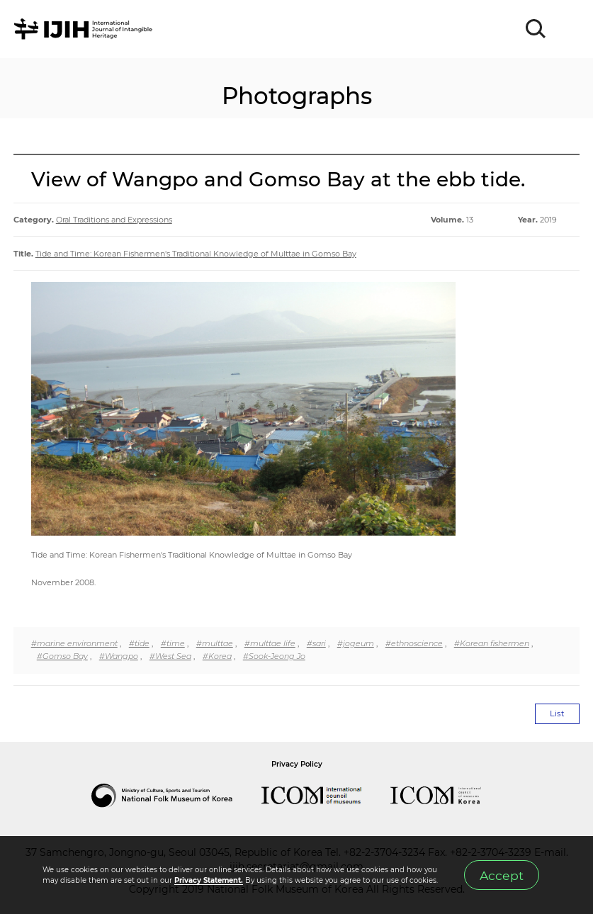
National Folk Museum (176, 796)
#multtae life (269, 643)
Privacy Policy (296, 764)
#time (173, 643)
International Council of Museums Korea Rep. (449, 796)
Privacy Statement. (208, 880)
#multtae (214, 643)
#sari (316, 643)
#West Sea (170, 656)
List (557, 713)
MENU (568, 29)
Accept (502, 875)
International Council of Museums (325, 796)
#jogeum (355, 643)
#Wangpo (118, 656)
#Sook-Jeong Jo (274, 656)
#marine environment (74, 643)
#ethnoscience (414, 643)
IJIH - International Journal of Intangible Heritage (85, 29)
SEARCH (536, 29)
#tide (139, 643)
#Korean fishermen (491, 643)
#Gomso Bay (62, 656)
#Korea (217, 656)
